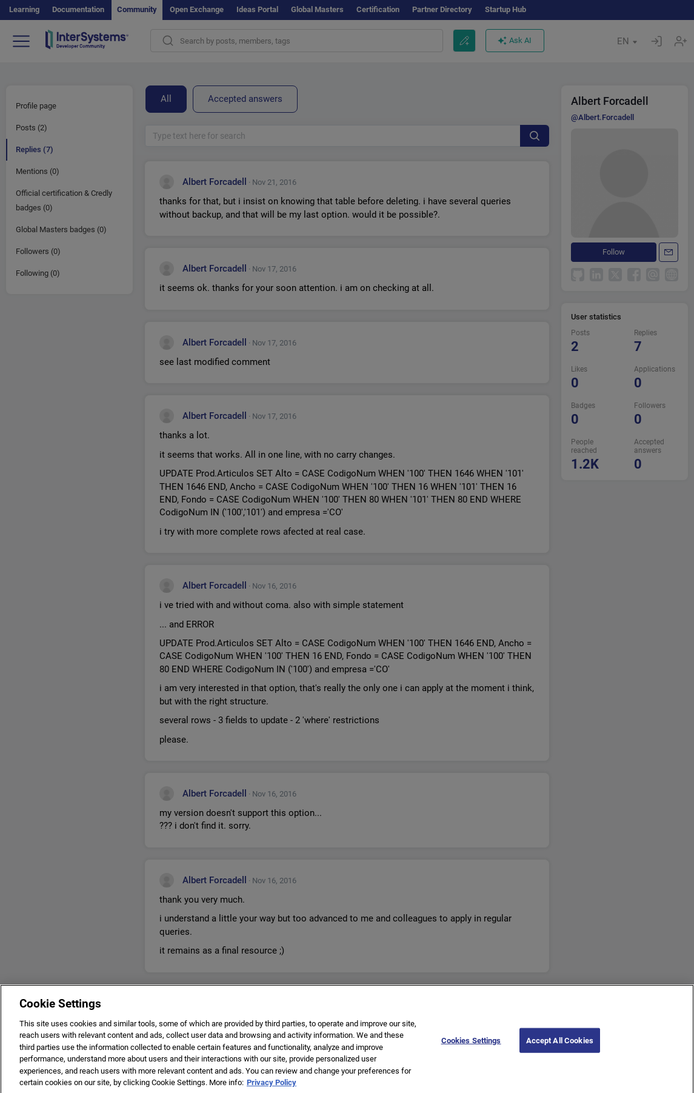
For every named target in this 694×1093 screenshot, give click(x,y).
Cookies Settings (471, 1046)
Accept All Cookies (559, 1046)
